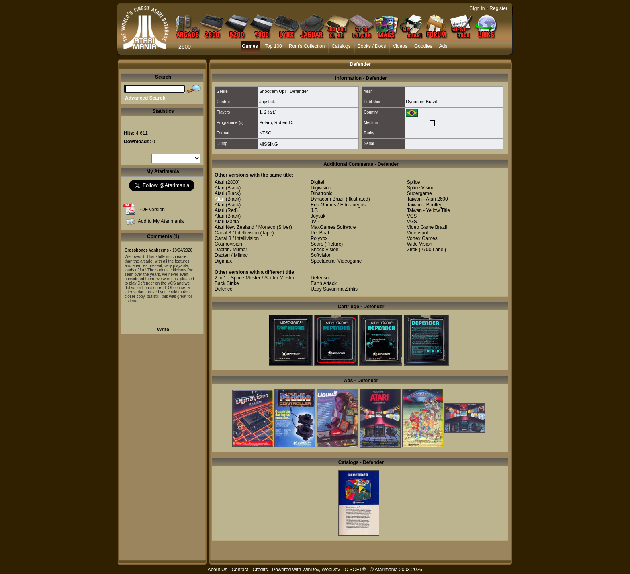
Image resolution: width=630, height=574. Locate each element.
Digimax (223, 261)
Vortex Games (422, 238)
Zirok (412, 249)
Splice (413, 182)
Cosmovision (228, 244)
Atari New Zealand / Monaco (245, 227)
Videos (400, 46)
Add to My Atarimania (161, 221)
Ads (443, 46)
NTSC (265, 132)
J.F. (314, 210)
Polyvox (319, 238)
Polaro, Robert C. (276, 122)
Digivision (321, 188)
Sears (317, 244)
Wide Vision (419, 244)
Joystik (318, 216)
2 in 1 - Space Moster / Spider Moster (255, 278)
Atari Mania (227, 221)
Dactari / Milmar (231, 255)
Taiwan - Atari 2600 (427, 199)
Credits (260, 569)
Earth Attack (324, 283)
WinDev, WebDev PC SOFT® (334, 569)
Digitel (317, 182)
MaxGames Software (333, 227)
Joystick (267, 101)
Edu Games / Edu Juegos (338, 205)
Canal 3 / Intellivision (237, 233)
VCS (412, 216)
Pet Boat (320, 233)
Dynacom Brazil (421, 101)
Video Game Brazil (427, 227)
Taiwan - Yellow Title (428, 210)
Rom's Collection (307, 46)
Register (498, 8)
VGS (412, 221)
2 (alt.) (270, 112)
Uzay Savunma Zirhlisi (334, 289)
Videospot (417, 233)
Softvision (321, 255)
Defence (224, 289)
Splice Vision (420, 188)
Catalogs (340, 46)
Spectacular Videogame (336, 261)
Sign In (477, 8)
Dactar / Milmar (231, 249)
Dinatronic (321, 193)
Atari (220, 182)
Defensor (320, 278)
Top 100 (273, 46)
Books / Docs (372, 46)
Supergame (419, 193)
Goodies (423, 46)
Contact (239, 569)
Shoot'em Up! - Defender (283, 91)
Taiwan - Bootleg (425, 205)
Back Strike (227, 283)
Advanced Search (145, 98)
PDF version (151, 209)
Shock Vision (324, 249)
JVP (315, 221)
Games (250, 46)
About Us (217, 569)
